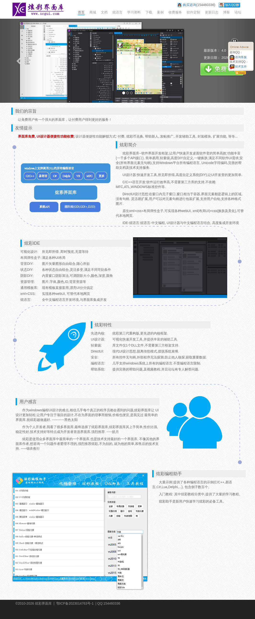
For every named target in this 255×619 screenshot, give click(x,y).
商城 (92, 12)
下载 (148, 12)
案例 (160, 12)
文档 (104, 12)
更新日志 (211, 12)
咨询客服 (238, 57)
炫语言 (117, 12)
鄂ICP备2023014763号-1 (75, 603)
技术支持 (238, 66)
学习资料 (134, 12)
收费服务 (175, 12)
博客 (226, 12)
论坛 (238, 12)
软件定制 (193, 12)
